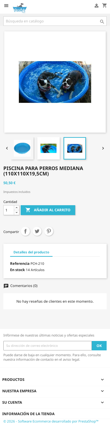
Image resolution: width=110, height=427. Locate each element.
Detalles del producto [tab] (31, 252)
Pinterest (48, 231)
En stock (17, 269)
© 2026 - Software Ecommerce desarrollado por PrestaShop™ (51, 421)
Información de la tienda (28, 413)
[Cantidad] (8, 210)
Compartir (25, 231)
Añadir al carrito (47, 210)
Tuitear (37, 231)
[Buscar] (55, 21)
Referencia (20, 263)
